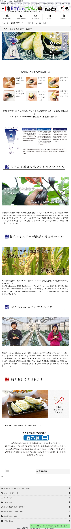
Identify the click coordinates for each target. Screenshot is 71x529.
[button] (3, 8)
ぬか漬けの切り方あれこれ (35, 116)
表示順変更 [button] (42, 471)
